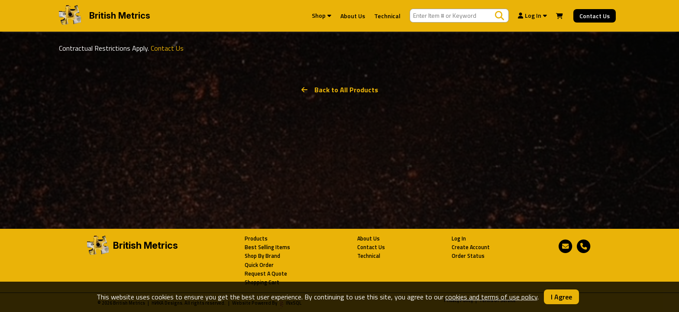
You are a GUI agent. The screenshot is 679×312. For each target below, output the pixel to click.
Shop (321, 15)
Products (256, 238)
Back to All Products (339, 89)
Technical (387, 15)
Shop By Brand (262, 256)
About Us (352, 15)
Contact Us (594, 15)
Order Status (468, 256)
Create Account (471, 247)
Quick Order (259, 265)
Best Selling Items (267, 247)
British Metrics (119, 15)
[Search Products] (499, 15)
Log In (532, 15)
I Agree (561, 297)
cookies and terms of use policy (491, 297)
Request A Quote (266, 274)
